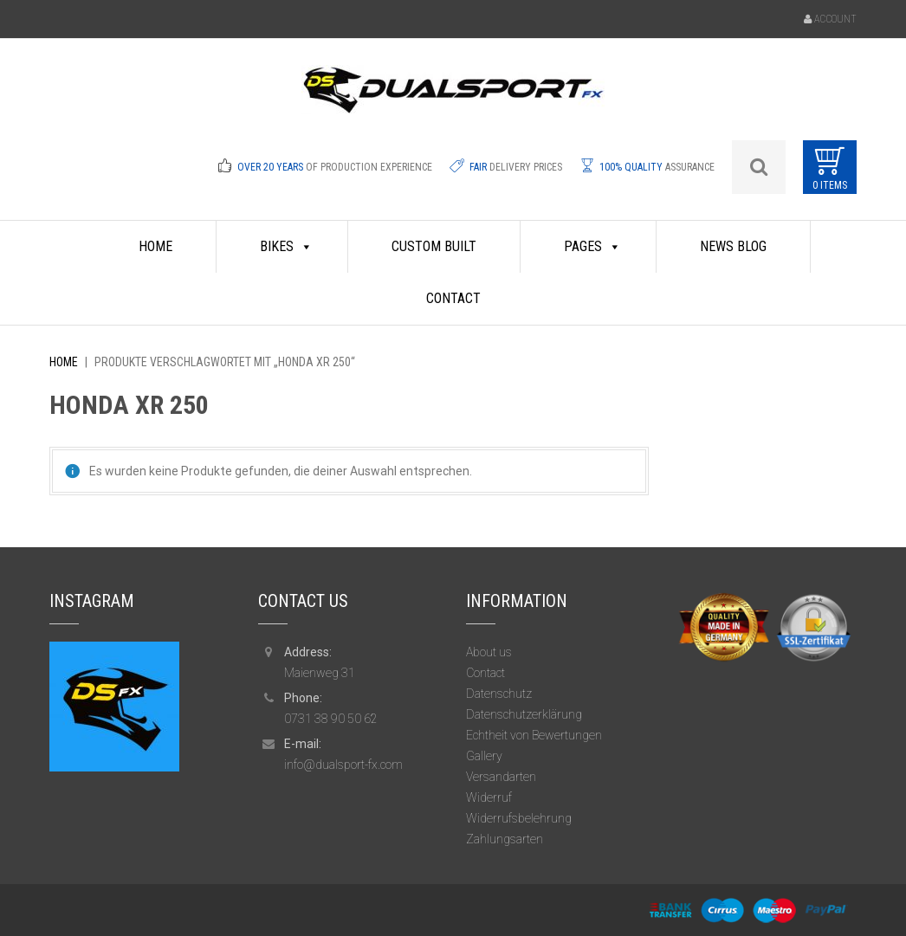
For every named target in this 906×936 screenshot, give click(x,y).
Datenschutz (499, 693)
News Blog (733, 246)
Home (63, 362)
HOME (155, 246)
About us (489, 652)
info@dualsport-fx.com (343, 764)
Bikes (286, 247)
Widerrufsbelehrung (519, 818)
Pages (592, 247)
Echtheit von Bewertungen (534, 735)
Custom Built (434, 246)
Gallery (484, 756)
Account (835, 19)
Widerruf (489, 797)
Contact (453, 298)
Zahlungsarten (504, 839)
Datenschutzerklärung (524, 714)
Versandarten (501, 777)
